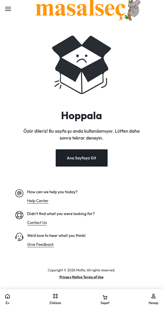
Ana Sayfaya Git (81, 158)
